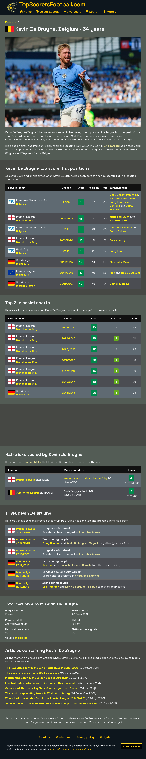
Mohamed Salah (120, 216)
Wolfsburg (22, 263)
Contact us (63, 737)
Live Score (72, 12)
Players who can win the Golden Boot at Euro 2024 (37, 677)
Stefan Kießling (120, 283)
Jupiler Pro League (34, 492)
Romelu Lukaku (130, 272)
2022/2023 (68, 338)
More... (109, 12)
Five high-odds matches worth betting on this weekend (40, 683)
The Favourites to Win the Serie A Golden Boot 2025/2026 (41, 667)
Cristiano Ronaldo (121, 227)
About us (44, 737)
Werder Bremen (25, 285)
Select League (48, 12)
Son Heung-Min (119, 220)
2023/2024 (68, 327)
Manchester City (26, 220)
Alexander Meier (120, 262)
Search (92, 12)
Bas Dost (48, 565)
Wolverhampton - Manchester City (85, 478)
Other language (131, 745)
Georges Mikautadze (123, 198)
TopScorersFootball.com (52, 4)
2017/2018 (68, 371)
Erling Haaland (51, 543)
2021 (66, 229)
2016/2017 (68, 381)
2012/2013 (66, 283)
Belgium (21, 204)
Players (10, 21)
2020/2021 (68, 349)
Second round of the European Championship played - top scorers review (51, 703)
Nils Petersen (50, 586)
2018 (66, 251)
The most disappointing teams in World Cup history (37, 693)
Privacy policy (85, 737)
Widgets (105, 737)
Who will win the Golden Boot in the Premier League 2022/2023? (45, 698)
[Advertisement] (73, 425)
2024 (66, 202)
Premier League (32, 479)
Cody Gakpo (117, 194)
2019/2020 (66, 240)
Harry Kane (116, 202)
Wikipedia (21, 637)
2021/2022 (66, 218)
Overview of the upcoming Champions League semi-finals (41, 688)
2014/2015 (66, 262)
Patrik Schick (118, 231)
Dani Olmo (132, 194)
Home (26, 12)
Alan (112, 272)
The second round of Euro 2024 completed (32, 672)
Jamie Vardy (117, 240)
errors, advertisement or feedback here (70, 748)
